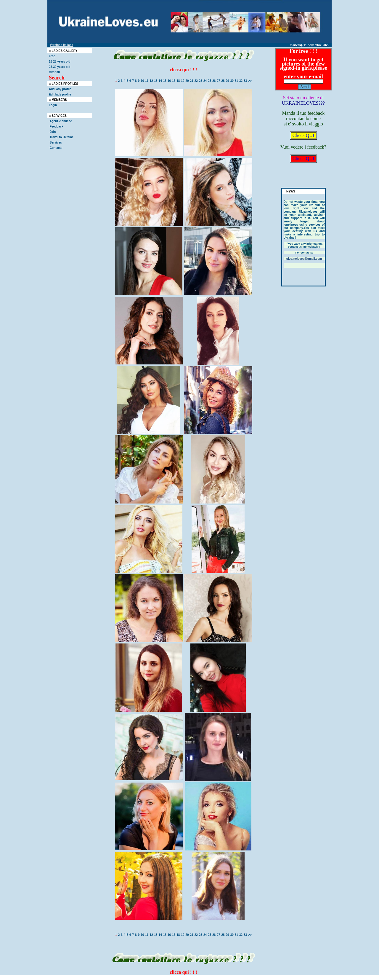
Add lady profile (60, 89)
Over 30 (54, 72)
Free (52, 56)
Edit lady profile (60, 94)
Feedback (56, 126)
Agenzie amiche (61, 121)
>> (250, 80)
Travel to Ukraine (62, 137)
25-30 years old (59, 66)
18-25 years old (59, 61)
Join (53, 131)
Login (53, 105)
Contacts (56, 147)
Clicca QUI (303, 135)
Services (56, 142)
